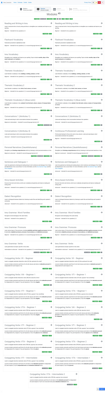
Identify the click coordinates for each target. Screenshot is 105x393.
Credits (25, 2)
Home (15, 2)
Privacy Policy (87, 2)
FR (102, 2)
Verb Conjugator (8, 168)
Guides (30, 2)
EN (99, 2)
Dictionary (20, 2)
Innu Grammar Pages (42, 166)
